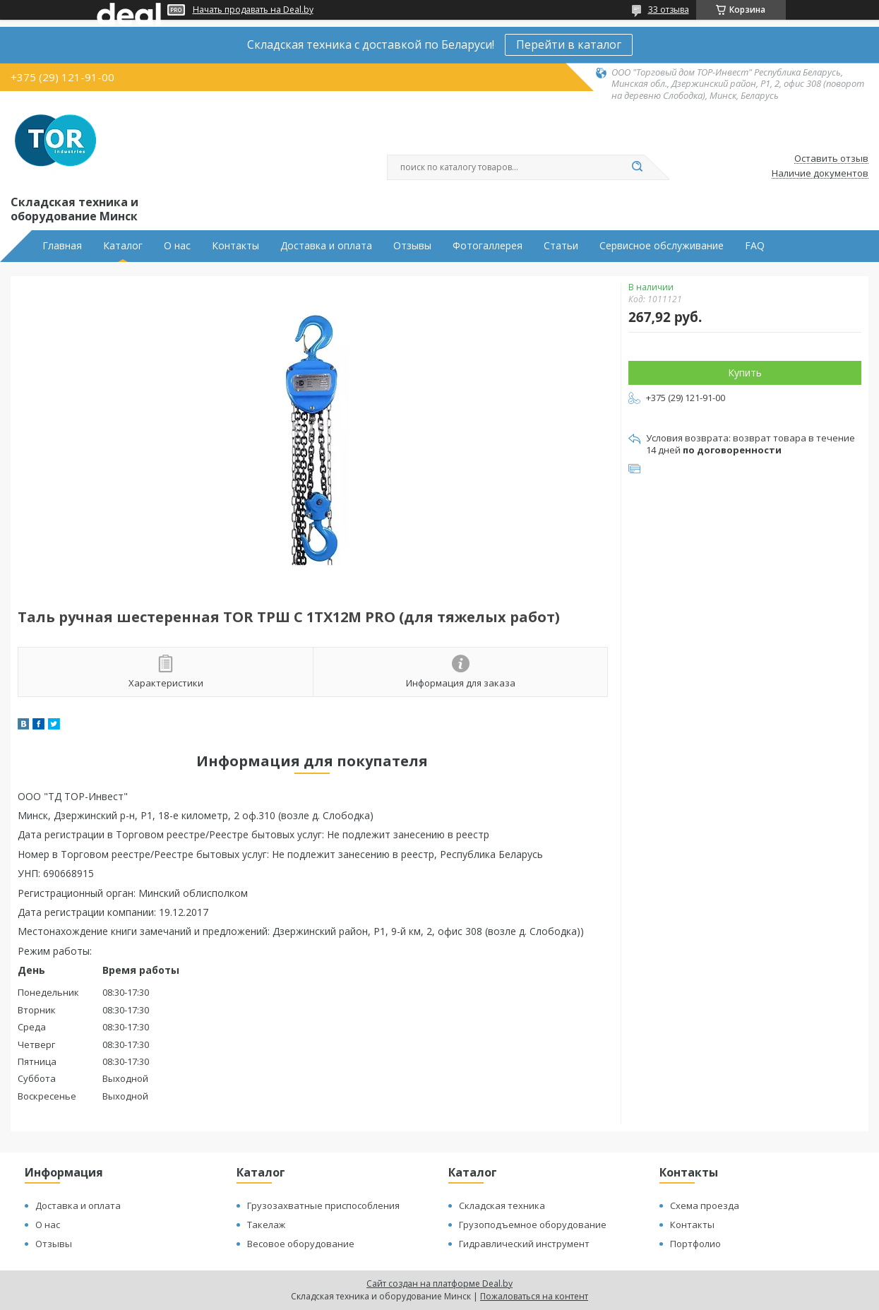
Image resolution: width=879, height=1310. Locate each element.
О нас (177, 246)
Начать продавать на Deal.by (253, 10)
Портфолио (695, 1243)
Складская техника (502, 1205)
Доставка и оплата (326, 246)
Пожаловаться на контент (534, 1296)
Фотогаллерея (487, 246)
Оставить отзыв (831, 159)
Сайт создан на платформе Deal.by (439, 1284)
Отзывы (412, 246)
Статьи (561, 246)
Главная (62, 246)
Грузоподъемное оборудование (532, 1224)
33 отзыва (668, 10)
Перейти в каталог (568, 44)
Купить (745, 372)
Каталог (123, 246)
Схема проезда (704, 1205)
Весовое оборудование (300, 1243)
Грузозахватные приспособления (323, 1205)
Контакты (235, 246)
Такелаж (266, 1224)
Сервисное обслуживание (661, 246)
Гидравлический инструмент (524, 1243)
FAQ (755, 246)
